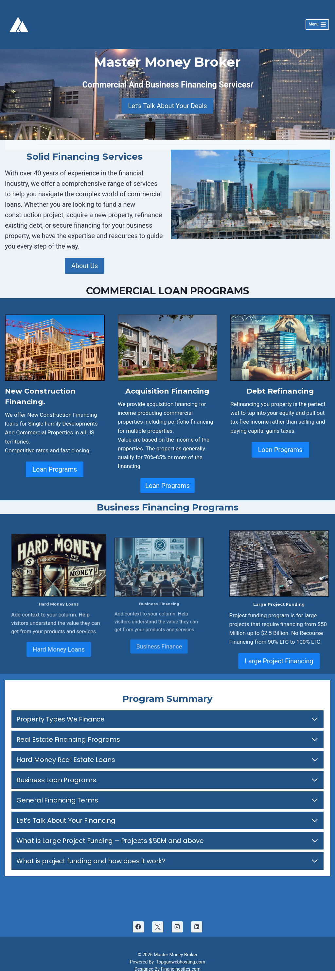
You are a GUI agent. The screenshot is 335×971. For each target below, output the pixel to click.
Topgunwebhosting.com (180, 955)
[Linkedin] (196, 920)
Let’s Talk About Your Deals (167, 99)
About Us (84, 259)
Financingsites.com (181, 962)
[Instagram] (177, 920)
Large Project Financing (273, 654)
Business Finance (147, 632)
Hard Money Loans (73, 634)
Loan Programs (54, 463)
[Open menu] (317, 21)
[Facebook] (138, 920)
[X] (157, 920)
